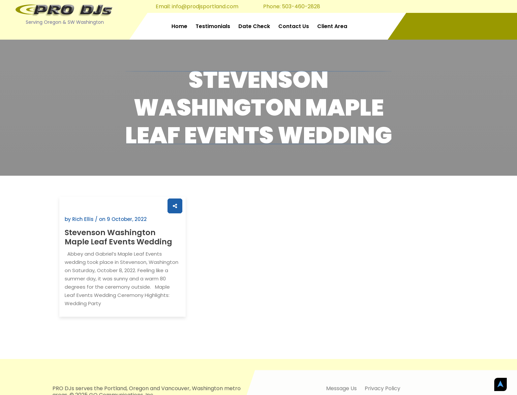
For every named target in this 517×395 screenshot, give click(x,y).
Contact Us (293, 26)
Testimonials (213, 26)
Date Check (254, 26)
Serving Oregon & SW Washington (65, 22)
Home (179, 26)
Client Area (332, 26)
